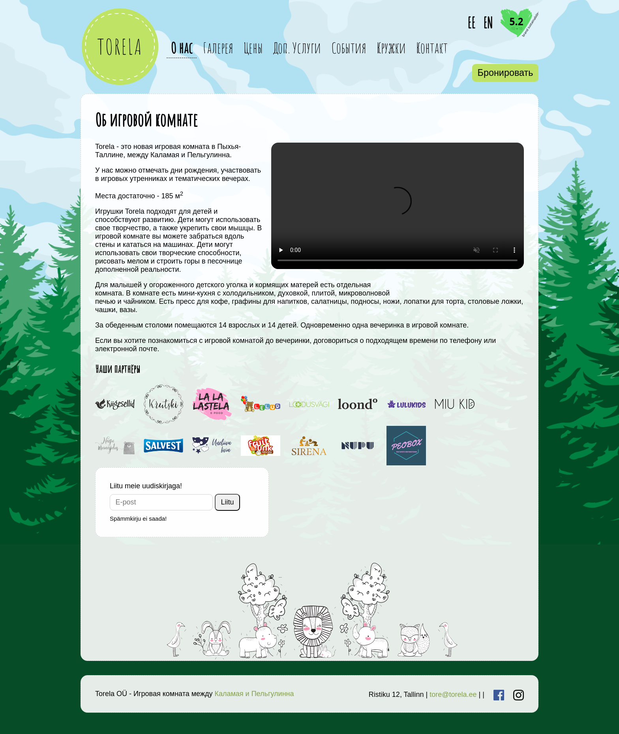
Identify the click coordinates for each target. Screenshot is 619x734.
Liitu (227, 502)
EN (488, 22)
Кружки (391, 47)
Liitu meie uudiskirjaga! (146, 486)
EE (471, 22)
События (348, 47)
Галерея (218, 47)
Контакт (432, 47)
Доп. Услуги (297, 47)
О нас (182, 47)
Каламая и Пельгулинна (254, 694)
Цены (253, 47)
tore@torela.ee (453, 694)
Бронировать (505, 73)
